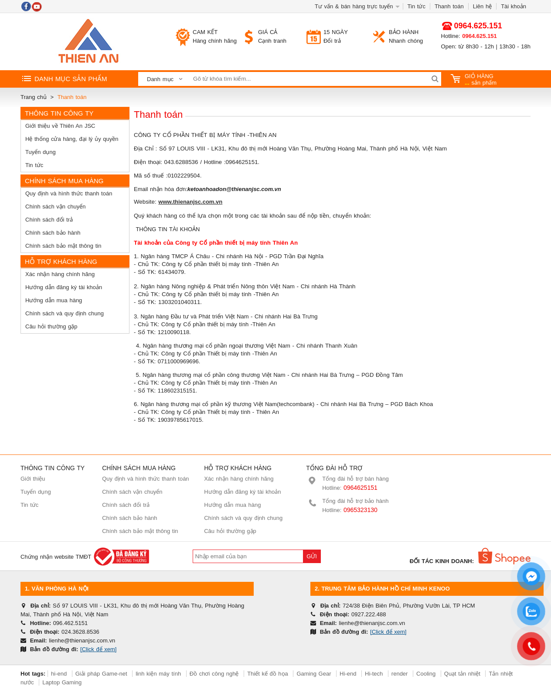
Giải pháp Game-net (101, 673)
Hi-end (348, 673)
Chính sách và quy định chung (64, 313)
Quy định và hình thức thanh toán (68, 193)
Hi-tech (374, 673)
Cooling (425, 673)
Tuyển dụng (40, 152)
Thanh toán (449, 6)
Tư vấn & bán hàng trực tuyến (354, 6)
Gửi (311, 556)
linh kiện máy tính (158, 673)
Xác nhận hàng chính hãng (60, 274)
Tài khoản (513, 6)
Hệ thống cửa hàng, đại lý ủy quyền (71, 139)
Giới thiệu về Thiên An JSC (60, 126)
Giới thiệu (32, 478)
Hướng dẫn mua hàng (53, 300)
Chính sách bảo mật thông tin (63, 246)
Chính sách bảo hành (52, 232)
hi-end (59, 673)
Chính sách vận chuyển (55, 206)
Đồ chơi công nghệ (214, 673)
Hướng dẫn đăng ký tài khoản (63, 287)
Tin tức (416, 6)
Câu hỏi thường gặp (51, 326)
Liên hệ (482, 6)
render (399, 673)
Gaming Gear (314, 673)
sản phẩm (474, 79)
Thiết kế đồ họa (267, 673)
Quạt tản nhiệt (462, 673)
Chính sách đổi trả (49, 219)
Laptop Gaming (62, 682)
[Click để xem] (98, 649)
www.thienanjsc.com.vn (190, 201)
